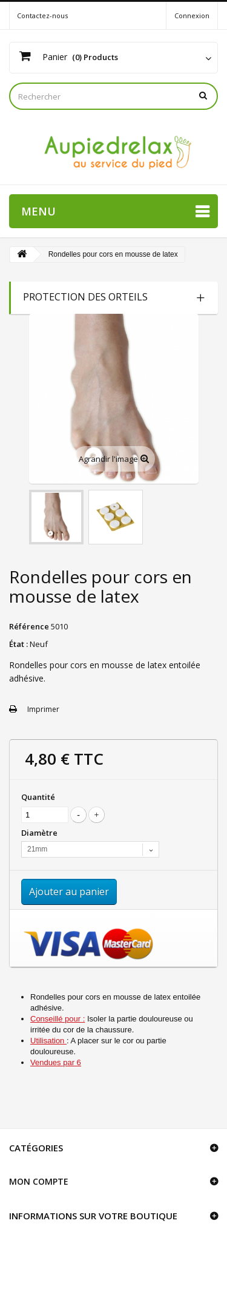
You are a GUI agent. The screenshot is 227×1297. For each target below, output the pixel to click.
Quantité (38, 796)
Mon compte (38, 1181)
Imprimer (43, 709)
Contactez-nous (42, 15)
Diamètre (40, 832)
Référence (29, 626)
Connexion (191, 15)
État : (18, 643)
